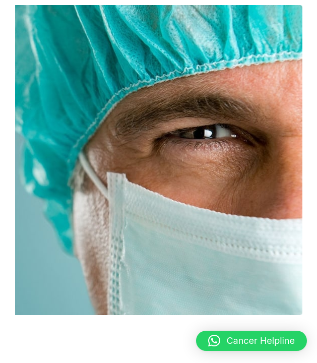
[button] (251, 341)
